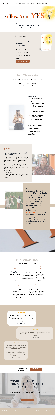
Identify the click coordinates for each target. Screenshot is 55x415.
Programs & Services (27, 3)
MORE (50, 3)
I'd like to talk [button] (27, 401)
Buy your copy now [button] (23, 61)
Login (46, 2)
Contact (50, 412)
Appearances (32, 2)
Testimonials (38, 2)
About (43, 2)
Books (20, 2)
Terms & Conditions (39, 412)
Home (16, 2)
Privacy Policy (46, 412)
